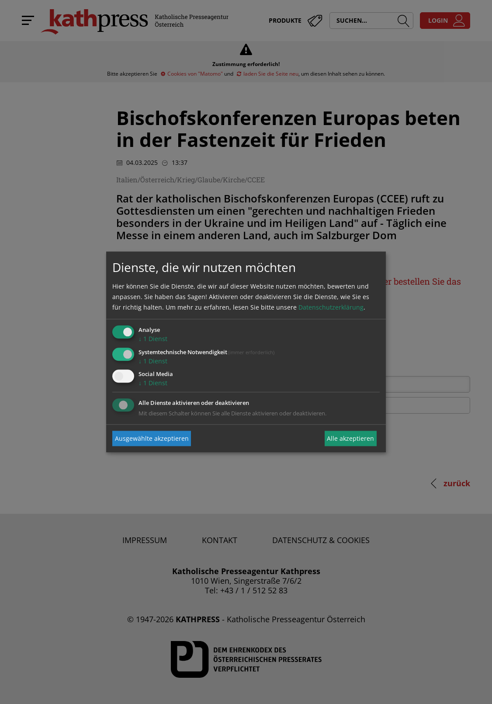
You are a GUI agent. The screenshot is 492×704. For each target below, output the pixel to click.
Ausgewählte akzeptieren (152, 438)
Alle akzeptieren (350, 438)
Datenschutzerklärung (331, 307)
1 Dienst (153, 339)
